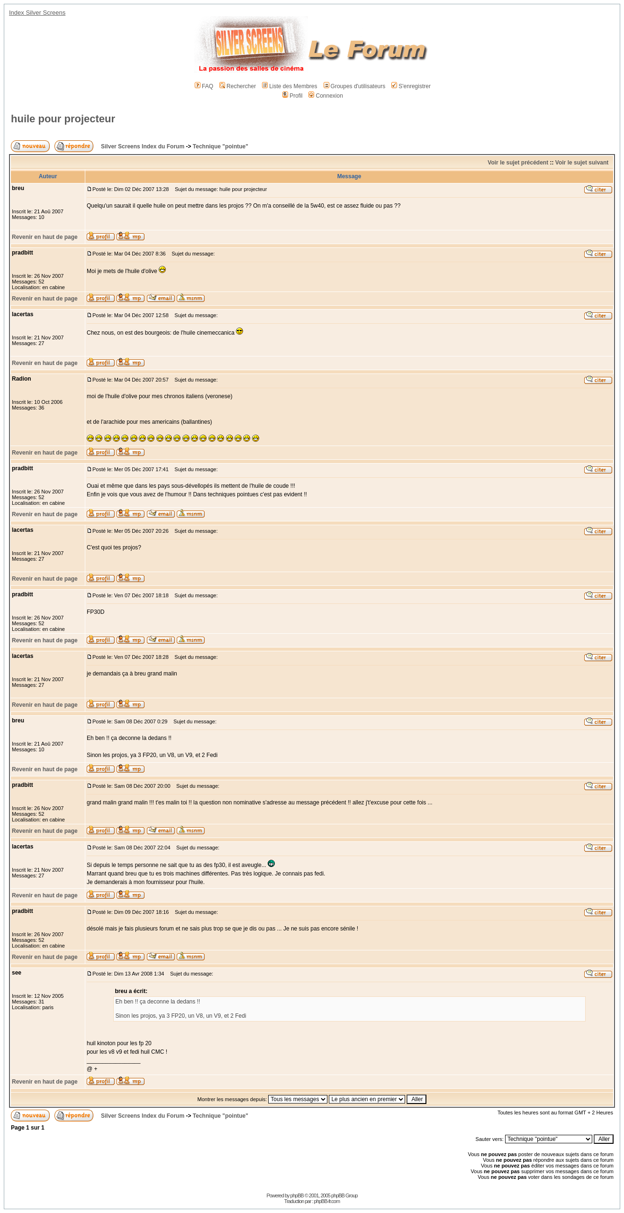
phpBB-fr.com (327, 1201)
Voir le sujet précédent (518, 162)
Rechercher (237, 86)
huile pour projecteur (63, 119)
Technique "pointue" (220, 146)
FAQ (204, 86)
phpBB (297, 1195)
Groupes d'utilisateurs (355, 86)
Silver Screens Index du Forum (142, 146)
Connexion (325, 95)
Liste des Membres (289, 86)
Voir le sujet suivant (581, 162)
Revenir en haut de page (45, 237)
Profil (292, 95)
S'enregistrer (411, 86)
